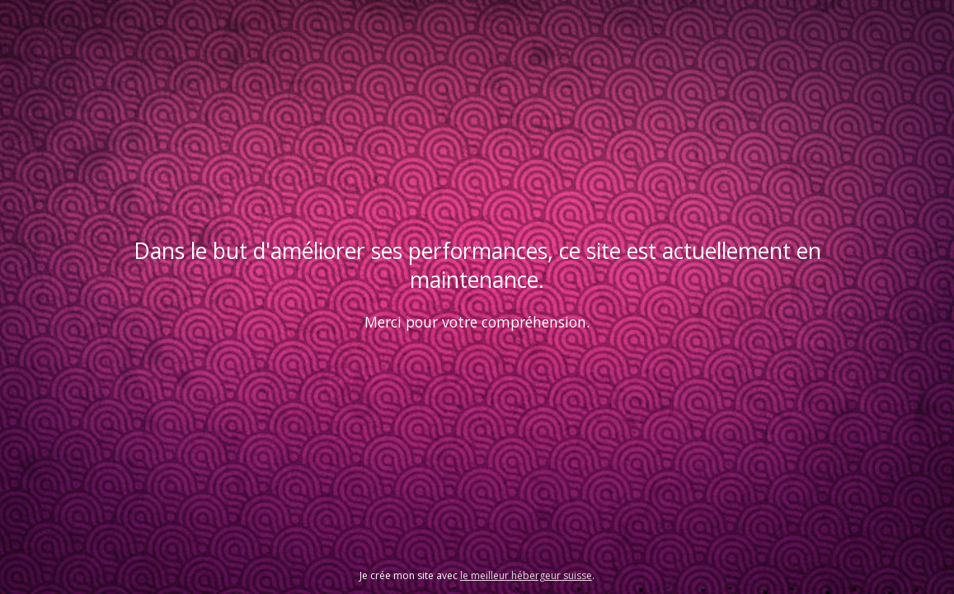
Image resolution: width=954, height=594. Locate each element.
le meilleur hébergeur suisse (526, 575)
